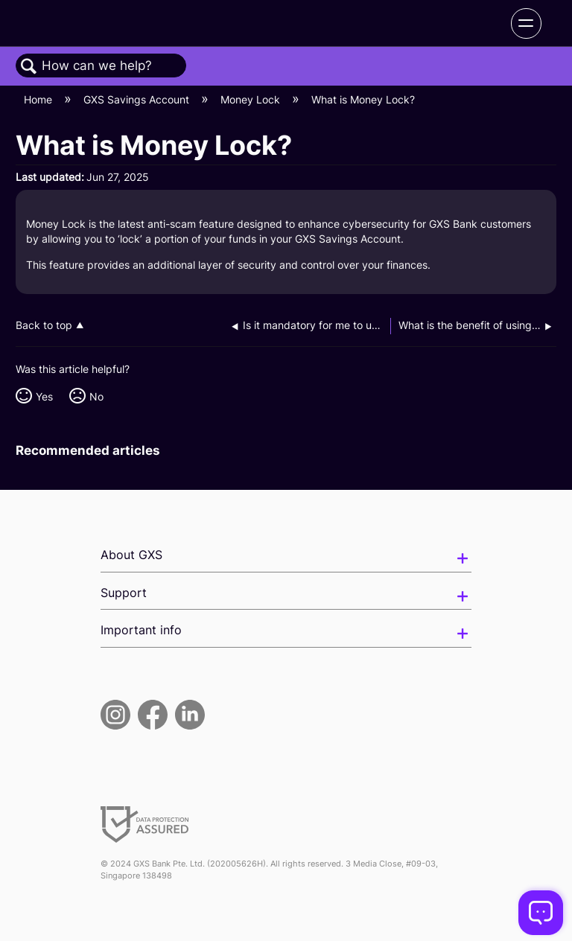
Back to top (44, 325)
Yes (44, 396)
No (96, 396)
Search (29, 66)
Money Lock (251, 99)
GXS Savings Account (137, 99)
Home (39, 99)
